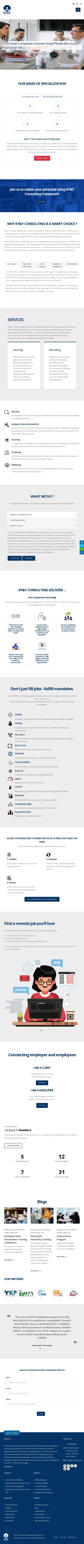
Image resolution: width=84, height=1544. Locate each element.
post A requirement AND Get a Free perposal (42, 899)
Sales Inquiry (73, 1537)
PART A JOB (42, 1082)
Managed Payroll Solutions (44, 1493)
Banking (8, 1508)
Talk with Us (14, 558)
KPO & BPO (9, 1521)
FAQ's (56, 1537)
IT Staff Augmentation (17, 520)
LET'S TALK (42, 202)
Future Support (72, 264)
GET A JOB (42, 1105)
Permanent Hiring (41, 1486)
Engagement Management (57, 265)
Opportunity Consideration (27, 265)
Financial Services (11, 1511)
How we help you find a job (52, 97)
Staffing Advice (40, 1511)
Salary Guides (39, 1514)
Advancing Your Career (42, 1517)
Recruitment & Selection (43, 1489)
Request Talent (42, 158)
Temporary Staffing (41, 1483)
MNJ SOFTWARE (39, 1538)
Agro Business (10, 1514)
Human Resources (12, 1505)
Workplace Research (42, 1505)
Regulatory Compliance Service (21, 514)
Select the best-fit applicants (15, 1486)
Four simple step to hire (30, 97)
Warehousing (10, 1517)
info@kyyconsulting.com (74, 1460)
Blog (36, 1508)
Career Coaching (42, 265)
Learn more (28, 558)
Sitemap (63, 1537)
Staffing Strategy (40, 1480)
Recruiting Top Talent (42, 1521)
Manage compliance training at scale (17, 1483)
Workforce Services (16, 526)
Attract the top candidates (14, 1480)
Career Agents (12, 264)
